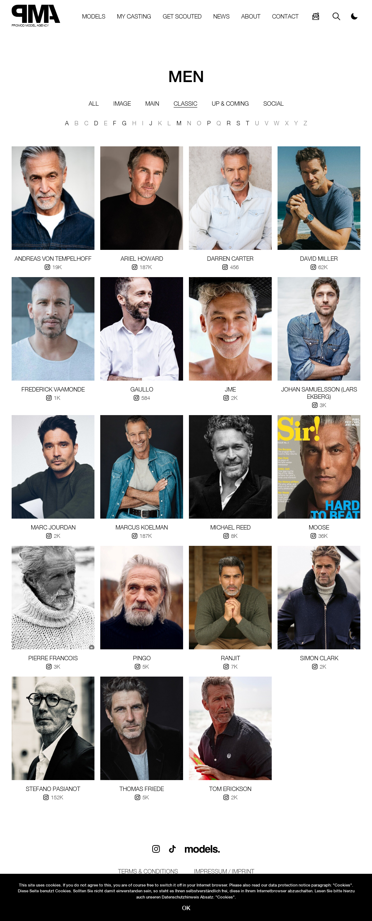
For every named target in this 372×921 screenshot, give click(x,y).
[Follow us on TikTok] (172, 849)
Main (152, 103)
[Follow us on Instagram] (156, 849)
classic (185, 103)
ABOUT (250, 16)
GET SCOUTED (182, 16)
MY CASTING (134, 16)
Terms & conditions (148, 871)
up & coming (230, 103)
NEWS (221, 16)
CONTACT (285, 16)
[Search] (315, 16)
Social (273, 103)
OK (186, 908)
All (94, 103)
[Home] (36, 16)
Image (122, 103)
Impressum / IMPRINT (224, 871)
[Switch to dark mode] (355, 16)
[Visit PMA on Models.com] (202, 849)
